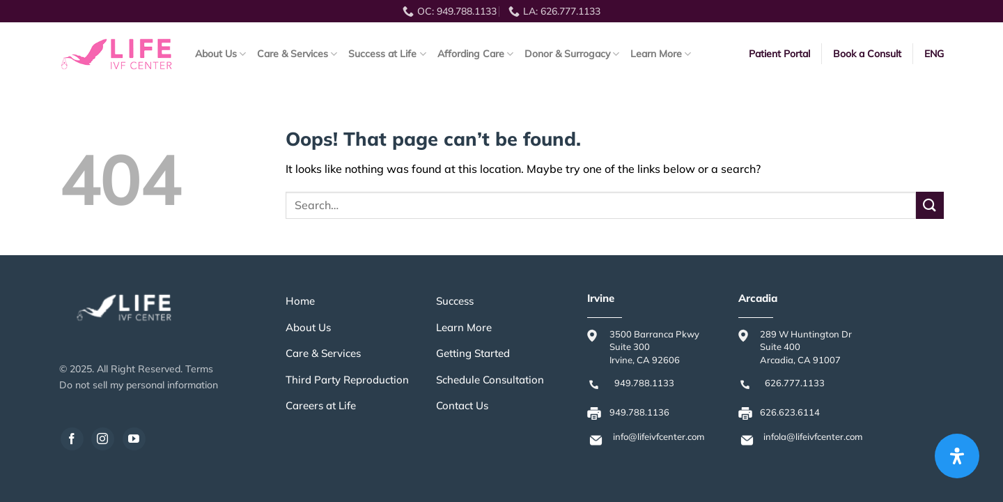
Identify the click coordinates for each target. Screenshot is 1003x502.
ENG (934, 53)
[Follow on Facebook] (72, 438)
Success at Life (387, 54)
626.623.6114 (790, 412)
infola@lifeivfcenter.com (812, 436)
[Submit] (930, 205)
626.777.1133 (795, 382)
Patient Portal (779, 53)
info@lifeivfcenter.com (658, 436)
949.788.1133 (644, 382)
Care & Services (297, 54)
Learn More (660, 54)
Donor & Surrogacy (571, 54)
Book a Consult (867, 53)
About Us (220, 54)
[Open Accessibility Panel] (957, 456)
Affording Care (475, 54)
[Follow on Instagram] (102, 438)
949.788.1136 (639, 412)
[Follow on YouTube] (134, 438)
